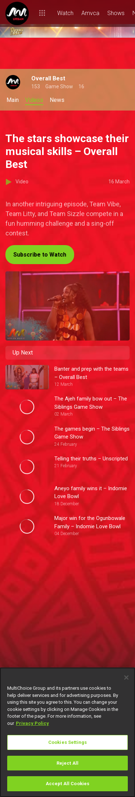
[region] (67, 732)
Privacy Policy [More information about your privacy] (32, 723)
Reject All (67, 763)
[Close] (126, 677)
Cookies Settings (67, 742)
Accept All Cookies (67, 783)
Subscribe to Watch (39, 254)
